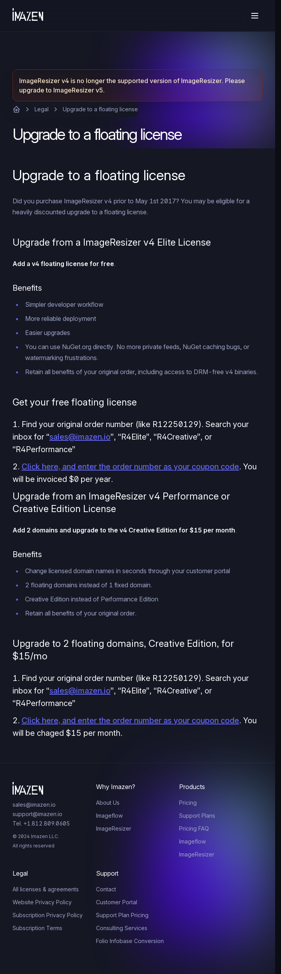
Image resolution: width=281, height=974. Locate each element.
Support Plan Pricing (122, 915)
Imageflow (109, 815)
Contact (106, 889)
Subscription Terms (37, 928)
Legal (41, 109)
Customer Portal (116, 902)
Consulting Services (121, 928)
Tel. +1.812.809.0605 (41, 823)
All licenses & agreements (46, 889)
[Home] (28, 15)
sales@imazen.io (80, 437)
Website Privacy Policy (42, 902)
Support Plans (197, 815)
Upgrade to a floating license (100, 109)
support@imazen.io (37, 814)
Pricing (188, 802)
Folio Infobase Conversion (130, 941)
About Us (108, 802)
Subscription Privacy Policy (48, 915)
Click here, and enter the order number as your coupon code (130, 466)
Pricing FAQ (194, 828)
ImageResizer (113, 828)
